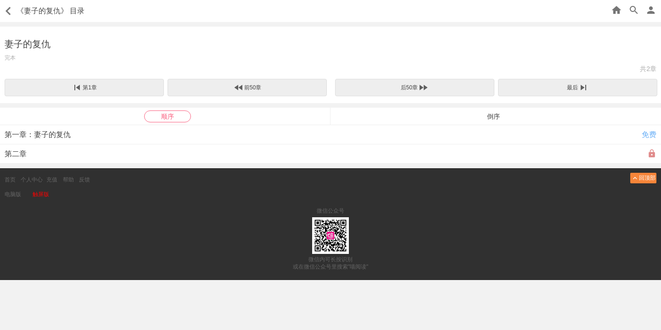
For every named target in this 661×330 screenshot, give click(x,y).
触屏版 (41, 194)
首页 (10, 179)
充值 (51, 179)
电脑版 (13, 194)
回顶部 (643, 178)
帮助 (68, 179)
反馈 (84, 179)
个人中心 (32, 179)
